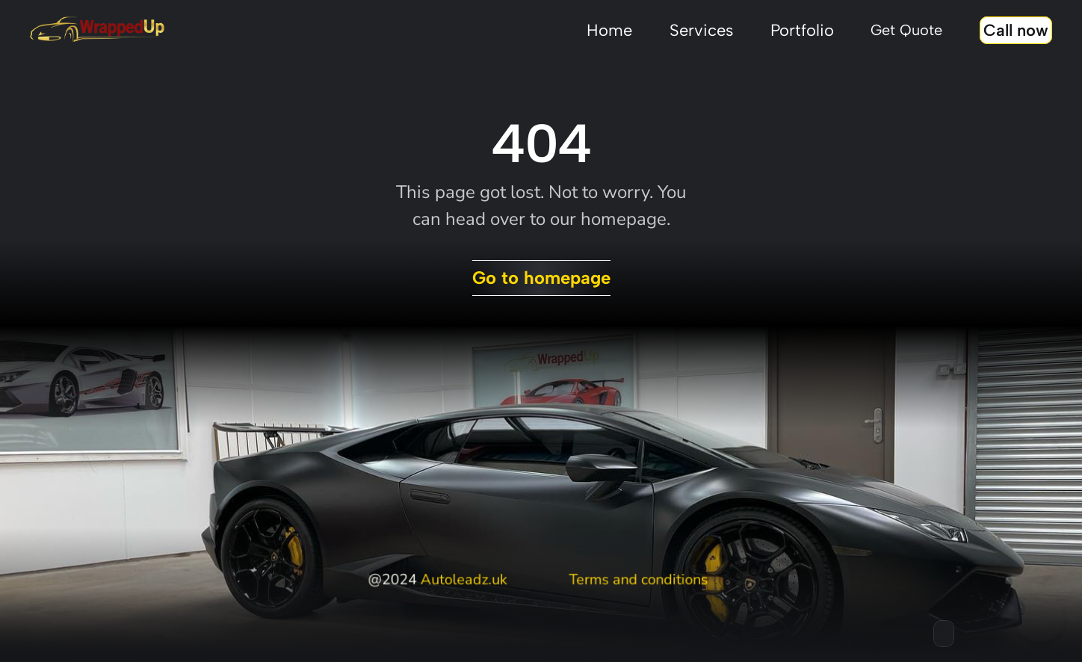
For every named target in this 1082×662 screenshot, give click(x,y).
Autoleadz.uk (464, 580)
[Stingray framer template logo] (97, 30)
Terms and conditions (638, 580)
